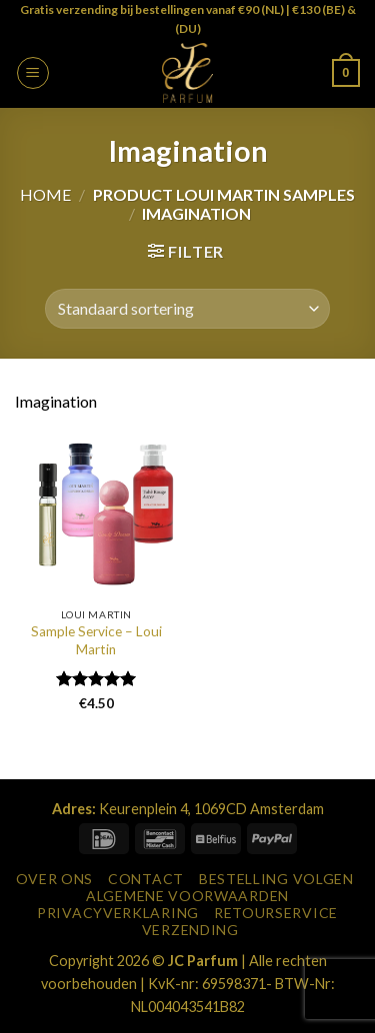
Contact (146, 878)
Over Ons (55, 878)
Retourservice (276, 912)
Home (45, 194)
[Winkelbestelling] (187, 309)
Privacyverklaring (118, 912)
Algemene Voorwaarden (187, 895)
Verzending (190, 929)
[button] (33, 73)
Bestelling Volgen (276, 878)
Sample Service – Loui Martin (96, 640)
